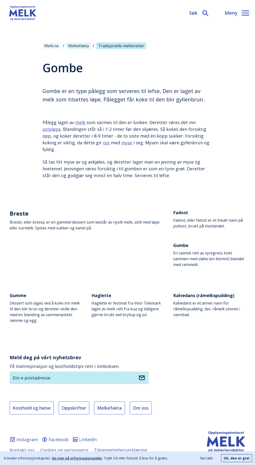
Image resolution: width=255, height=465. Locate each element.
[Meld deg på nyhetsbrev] (142, 378)
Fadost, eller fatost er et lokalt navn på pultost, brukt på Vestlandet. (209, 219)
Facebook (55, 439)
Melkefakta (109, 408)
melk (80, 122)
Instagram (24, 439)
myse (126, 143)
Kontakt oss (22, 450)
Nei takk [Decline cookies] (206, 458)
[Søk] (199, 13)
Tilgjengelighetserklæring (120, 450)
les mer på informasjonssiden (77, 458)
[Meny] (237, 13)
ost (106, 143)
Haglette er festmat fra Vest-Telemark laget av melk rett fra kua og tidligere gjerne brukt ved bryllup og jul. (127, 304)
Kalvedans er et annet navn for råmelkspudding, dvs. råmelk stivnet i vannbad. (209, 304)
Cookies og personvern (64, 450)
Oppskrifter (74, 408)
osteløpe (51, 129)
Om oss (141, 408)
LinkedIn (84, 439)
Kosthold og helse (32, 408)
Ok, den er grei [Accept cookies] (236, 458)
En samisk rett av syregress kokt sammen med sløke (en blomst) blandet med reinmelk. (209, 254)
